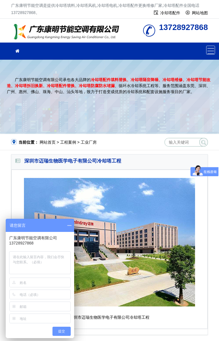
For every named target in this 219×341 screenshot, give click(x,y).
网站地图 (200, 13)
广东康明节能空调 (68, 32)
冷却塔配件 (170, 13)
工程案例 (68, 142)
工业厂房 (89, 142)
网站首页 (48, 142)
